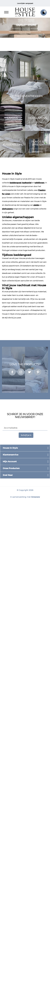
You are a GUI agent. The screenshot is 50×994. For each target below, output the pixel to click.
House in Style (10, 448)
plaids (36, 205)
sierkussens (7, 209)
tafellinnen (39, 183)
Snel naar (8, 475)
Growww (35, 497)
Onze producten (11, 468)
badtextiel (26, 183)
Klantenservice (10, 454)
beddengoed (15, 183)
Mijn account (10, 461)
